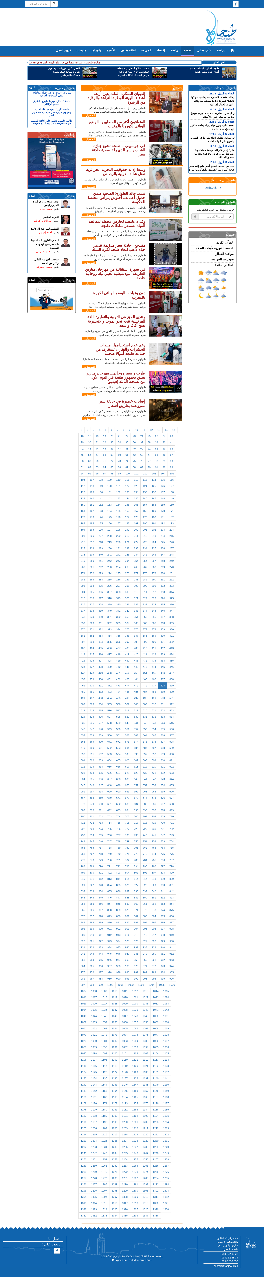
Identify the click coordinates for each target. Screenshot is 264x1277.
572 (118, 741)
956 (109, 959)
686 (154, 804)
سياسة (221, 50)
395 (109, 641)
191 (154, 523)
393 (92, 641)
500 (163, 698)
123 (136, 486)
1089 (94, 1047)
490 (171, 691)
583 (118, 747)
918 (163, 934)
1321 (166, 1203)
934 (109, 947)
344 (145, 610)
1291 (135, 1184)
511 (163, 704)
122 (127, 486)
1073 (114, 1034)
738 (127, 835)
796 (154, 866)
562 (127, 735)
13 (158, 429)
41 (171, 442)
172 (83, 517)
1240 (166, 1147)
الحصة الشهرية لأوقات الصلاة (215, 248)
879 (109, 916)
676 (163, 797)
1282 (135, 1178)
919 (171, 934)
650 (127, 785)
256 (145, 560)
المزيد (32, 87)
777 (83, 860)
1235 (114, 1147)
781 (118, 860)
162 (92, 510)
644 (171, 779)
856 (100, 903)
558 (92, 735)
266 (136, 567)
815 (127, 878)
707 (145, 816)
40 (164, 442)
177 (127, 517)
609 (154, 760)
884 (154, 916)
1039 (135, 1009)
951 (163, 953)
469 (83, 685)
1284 (156, 1178)
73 (119, 461)
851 (154, 897)
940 (163, 947)
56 (89, 454)
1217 (114, 1134)
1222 (166, 1134)
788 (83, 866)
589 (171, 747)
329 (109, 604)
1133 (84, 1078)
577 (163, 741)
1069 (166, 1028)
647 (100, 785)
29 (82, 442)
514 (92, 710)
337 (83, 610)
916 (145, 934)
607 (136, 760)
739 (136, 835)
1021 (135, 997)
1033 (166, 1003)
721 (171, 822)
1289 (114, 1184)
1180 (104, 1109)
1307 (114, 1196)
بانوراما (96, 50)
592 (100, 754)
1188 (94, 1115)
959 (136, 959)
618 (136, 766)
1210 (135, 1128)
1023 (156, 997)
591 (92, 754)
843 (83, 897)
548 (100, 729)
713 (100, 822)
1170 (94, 1103)
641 (145, 779)
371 (92, 629)
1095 (156, 1047)
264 (118, 567)
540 (127, 722)
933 (100, 947)
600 (171, 754)
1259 (84, 1165)
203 (163, 529)
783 (136, 860)
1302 (156, 1190)
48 (126, 448)
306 (100, 592)
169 (154, 510)
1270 (104, 1171)
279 (154, 573)
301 (154, 585)
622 (171, 766)
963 (171, 959)
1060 (166, 1022)
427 (100, 660)
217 (92, 542)
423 (163, 654)
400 (154, 641)
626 (109, 772)
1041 (156, 1009)
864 (171, 903)
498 (145, 698)
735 (100, 835)
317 (100, 598)
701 (92, 816)
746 (100, 841)
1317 (125, 1203)
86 (119, 467)
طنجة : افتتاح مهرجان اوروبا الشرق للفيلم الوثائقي (51, 102)
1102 (135, 1053)
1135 (104, 1078)
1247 (145, 1153)
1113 (156, 1059)
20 (112, 436)
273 (100, 573)
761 (136, 847)
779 (100, 860)
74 (126, 461)
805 (136, 872)
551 (127, 729)
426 (92, 660)
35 (126, 442)
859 (127, 903)
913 (118, 934)
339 (100, 610)
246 (154, 554)
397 (127, 641)
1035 (94, 1009)
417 (109, 654)
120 (109, 486)
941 (171, 947)
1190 (114, 1115)
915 (136, 934)
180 (154, 517)
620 (154, 766)
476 (145, 685)
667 (83, 797)
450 (109, 673)
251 (100, 560)
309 (127, 592)
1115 (84, 1065)
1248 (156, 1153)
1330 (166, 1209)
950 (154, 953)
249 (83, 560)
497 (136, 698)
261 (92, 567)
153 (109, 504)
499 (154, 698)
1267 (166, 1165)
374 (118, 629)
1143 (94, 1084)
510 (154, 704)
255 (136, 560)
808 (163, 872)
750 (136, 841)
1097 (84, 1053)
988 (100, 978)
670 (109, 797)
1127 (114, 1072)
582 (109, 747)
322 (145, 598)
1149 (156, 1084)
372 (100, 629)
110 (118, 479)
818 (154, 878)
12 (151, 429)
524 (83, 716)
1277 (84, 1178)
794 (136, 866)
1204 (166, 1122)
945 (109, 953)
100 (127, 473)
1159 (166, 1090)
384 (109, 635)
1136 (114, 1078)
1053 (94, 1022)
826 (127, 885)
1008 (94, 991)
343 (136, 610)
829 (154, 885)
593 (109, 754)
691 (100, 810)
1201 (135, 1122)
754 (171, 841)
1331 (84, 1215)
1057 (135, 1022)
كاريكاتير (68, 280)
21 (119, 436)
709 (163, 816)
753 (163, 841)
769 (109, 853)
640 (136, 779)
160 (171, 504)
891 (118, 922)
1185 (156, 1109)
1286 (84, 1184)
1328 (145, 1209)
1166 (145, 1097)
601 (83, 760)
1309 (135, 1196)
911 (100, 934)
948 (136, 953)
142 (109, 498)
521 (154, 710)
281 (171, 573)
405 (100, 648)
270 (171, 567)
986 (83, 978)
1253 (114, 1159)
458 (83, 679)
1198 (104, 1122)
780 (109, 860)
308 (118, 592)
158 (154, 504)
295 (100, 585)
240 (100, 554)
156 (136, 504)
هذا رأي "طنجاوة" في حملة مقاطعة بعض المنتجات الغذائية (51, 94)
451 (118, 673)
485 (127, 691)
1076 (145, 1034)
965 (92, 966)
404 (92, 648)
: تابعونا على (51, 1244)
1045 (104, 1016)
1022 (145, 997)
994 (154, 978)
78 (156, 461)
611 (171, 760)
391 (171, 635)
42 (82, 448)
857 (109, 903)
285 (109, 579)
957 (118, 959)
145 (136, 498)
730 (154, 828)
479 (171, 685)
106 (83, 479)
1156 (135, 1090)
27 (164, 436)
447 (83, 673)
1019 (114, 997)
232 (127, 548)
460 (100, 679)
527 (109, 716)
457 (171, 673)
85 (112, 467)
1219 (135, 1134)
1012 (135, 991)
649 (118, 785)
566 (163, 735)
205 (83, 535)
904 (136, 928)
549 (109, 729)
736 (109, 835)
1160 (84, 1097)
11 (143, 429)
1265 (145, 1165)
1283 (145, 1178)
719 (154, 822)
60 (119, 454)
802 (109, 872)
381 (83, 635)
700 (83, 816)
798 (171, 866)
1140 (156, 1078)
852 (163, 897)
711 (83, 822)
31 (97, 442)
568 (83, 741)
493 (100, 698)
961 (154, 959)
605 (118, 760)
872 (145, 910)
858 (118, 903)
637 (109, 779)
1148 (145, 1084)
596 (136, 754)
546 (83, 729)
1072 (104, 1034)
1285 (166, 1178)
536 (92, 722)
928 (154, 941)
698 (163, 810)
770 (118, 853)
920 (83, 941)
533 (163, 716)
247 (163, 554)
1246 (135, 1153)
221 (127, 542)
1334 (114, 1215)
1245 (125, 1153)
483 (109, 691)
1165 (135, 1097)
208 (109, 535)
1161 (94, 1097)
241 (109, 554)
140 (92, 498)
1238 (145, 1147)
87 (126, 467)
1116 (94, 1065)
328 (100, 604)
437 (92, 666)
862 (154, 903)
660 (118, 791)
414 (83, 654)
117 (83, 486)
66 (164, 454)
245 (145, 554)
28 (171, 436)
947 (127, 953)
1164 (125, 1097)
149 (171, 498)
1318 (135, 1203)
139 (83, 498)
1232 (84, 1147)
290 (154, 579)
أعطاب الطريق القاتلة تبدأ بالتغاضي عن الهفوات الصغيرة (45, 244)
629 (136, 772)
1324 (104, 1209)
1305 (94, 1196)
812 (100, 878)
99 (119, 473)
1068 (156, 1028)
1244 (114, 1153)
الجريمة (146, 50)
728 (136, 828)
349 (92, 616)
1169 (84, 1103)
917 (154, 934)
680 (100, 804)
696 (145, 810)
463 (127, 679)
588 (163, 747)
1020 (125, 997)
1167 (156, 1097)
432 (145, 660)
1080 (94, 1040)
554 (154, 729)
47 (119, 448)
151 (92, 504)
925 (127, 941)
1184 (145, 1109)
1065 (125, 1028)
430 (127, 660)
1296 (94, 1190)
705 (127, 816)
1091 (114, 1047)
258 (163, 560)
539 (118, 722)
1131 (156, 1072)
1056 (125, 1022)
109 (109, 479)
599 (163, 754)
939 (154, 947)
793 (127, 866)
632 (163, 772)
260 (83, 567)
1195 (166, 1115)
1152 (94, 1090)
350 (100, 616)
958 (127, 959)
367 (154, 623)
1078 (166, 1034)
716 (127, 822)
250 (92, 560)
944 (100, 953)
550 (118, 729)
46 (112, 448)
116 (171, 479)
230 (109, 548)
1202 (145, 1122)
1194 (156, 1115)
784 (145, 860)
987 (92, 978)
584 (127, 747)
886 (171, 916)
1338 (156, 1215)
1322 (84, 1209)
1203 (156, 1122)
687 (163, 804)
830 (163, 885)
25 (149, 436)
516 (109, 710)
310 (136, 592)
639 (127, 779)
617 (127, 766)
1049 (145, 1016)
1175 (145, 1103)
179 (145, 517)
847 (118, 897)
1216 (104, 1134)
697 (154, 810)
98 (112, 473)
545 (171, 722)
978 (109, 972)
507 (127, 704)
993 (145, 978)
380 (171, 629)
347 (171, 610)
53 (164, 448)
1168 (166, 1097)
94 (82, 473)
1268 (84, 1171)
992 (136, 978)
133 (127, 492)
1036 (104, 1009)
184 (92, 523)
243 (127, 554)
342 (127, 610)
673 (136, 797)
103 (154, 473)
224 (154, 542)
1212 (156, 1128)
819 (163, 878)
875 (171, 910)
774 (154, 853)
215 (171, 535)
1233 (94, 1147)
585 (136, 747)
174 (100, 517)
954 (92, 959)
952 (171, 953)
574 (136, 741)
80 (171, 461)
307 (109, 592)
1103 (145, 1053)
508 (136, 704)
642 (154, 779)
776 (171, 853)
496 (127, 698)
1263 (125, 1165)
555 (163, 729)
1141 (166, 1078)
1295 (84, 1190)
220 (118, 542)
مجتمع (188, 50)
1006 (172, 984)
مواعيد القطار (225, 254)
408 (127, 648)
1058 (145, 1022)
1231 (166, 1140)
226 (171, 542)
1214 (84, 1134)
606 (127, 760)
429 (118, 660)
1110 (125, 1059)
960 (145, 959)
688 (171, 804)
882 (136, 916)
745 (92, 841)
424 (171, 654)
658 (100, 791)
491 (83, 698)
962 (163, 959)
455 (154, 673)
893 (136, 922)
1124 (84, 1072)
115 (163, 479)
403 (83, 648)
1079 (84, 1040)
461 (109, 679)
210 (127, 535)
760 (127, 847)
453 (136, 673)
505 (109, 704)
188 (127, 523)
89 (141, 467)
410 (145, 648)
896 (163, 922)
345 (154, 610)
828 (145, 885)
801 (100, 872)
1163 (114, 1097)
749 (127, 841)
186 (109, 523)
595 (127, 754)
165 (118, 510)
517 (118, 710)
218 (100, 542)
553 (145, 729)
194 (83, 529)
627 (118, 772)
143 (118, 498)
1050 (156, 1016)
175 (109, 517)
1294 (166, 1184)
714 (109, 822)
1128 (125, 1072)
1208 (114, 1128)
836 (118, 891)
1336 (135, 1215)
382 (92, 635)
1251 (94, 1159)
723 (92, 828)
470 (92, 685)
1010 (114, 991)
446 (171, 666)
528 (118, 716)
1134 (94, 1078)
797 (163, 866)
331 (127, 604)
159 (163, 504)
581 (100, 747)
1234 (104, 1147)
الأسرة (111, 50)
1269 (94, 1171)
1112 (145, 1059)
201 (145, 529)
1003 (141, 984)
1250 (84, 1159)
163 (100, 510)
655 (171, 785)
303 (171, 585)
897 (171, 922)
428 (109, 660)
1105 (166, 1053)
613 (92, 766)
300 (145, 585)
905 (145, 928)
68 (82, 461)
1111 (135, 1059)
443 (145, 666)
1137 (125, 1078)
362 (109, 623)
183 (83, 523)
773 (145, 853)
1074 (125, 1034)
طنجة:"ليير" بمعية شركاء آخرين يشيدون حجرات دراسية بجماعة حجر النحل (51, 112)
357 (163, 616)
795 (145, 866)
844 (92, 897)
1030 (135, 1003)
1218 (125, 1134)
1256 (145, 1159)
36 (134, 442)
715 (118, 822)
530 (136, 716)
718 (145, 822)
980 (127, 972)
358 (171, 616)
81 (82, 467)
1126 (104, 1072)
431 (136, 660)
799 (83, 872)
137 (163, 492)
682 (118, 804)
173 (92, 517)
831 (171, 885)
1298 (114, 1190)
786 (163, 860)
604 (109, 760)
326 (83, 604)
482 (100, 691)
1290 (125, 1184)
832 (83, 891)
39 (156, 442)
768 (100, 853)
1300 (135, 1190)
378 (154, 629)
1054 (104, 1022)
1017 (94, 997)
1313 (84, 1203)
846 (109, 897)
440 (118, 666)
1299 (125, 1190)
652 (145, 785)
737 (118, 835)
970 (136, 966)
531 (145, 716)
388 (145, 635)
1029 (125, 1003)
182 (171, 517)
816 (136, 878)
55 (82, 454)
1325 (114, 1209)
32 (104, 442)
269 (163, 567)
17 (89, 436)
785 (154, 860)
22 (126, 436)
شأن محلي (204, 50)
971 (145, 966)
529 (127, 716)
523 (171, 710)
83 (97, 467)
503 (92, 704)
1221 (156, 1134)
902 (118, 928)
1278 (94, 1178)
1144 (104, 1084)
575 (145, 741)
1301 (145, 1190)
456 (163, 673)
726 (118, 828)
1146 (125, 1084)
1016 (84, 997)
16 (82, 436)
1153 (104, 1090)
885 (163, 916)
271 (83, 573)
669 (100, 797)
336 (171, 604)
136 (154, 492)
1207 (104, 1128)
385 (118, 635)
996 (171, 978)
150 (83, 504)
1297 (104, 1190)
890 (109, 922)
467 (163, 679)
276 (127, 573)
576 (154, 741)
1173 (125, 1103)
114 (154, 479)
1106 (84, 1059)
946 (118, 953)
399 (145, 641)
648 (109, 785)
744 (83, 841)
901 (109, 928)
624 (92, 772)
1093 (135, 1047)
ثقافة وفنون (128, 50)
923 (109, 941)
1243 (104, 1153)
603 (100, 760)
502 (83, 704)
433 (154, 660)
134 (136, 492)
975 (83, 972)
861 (145, 903)
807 (154, 872)
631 (154, 772)
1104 (156, 1053)
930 (171, 941)
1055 (114, 1022)
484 (118, 691)
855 (92, 903)
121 (118, 486)
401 (163, 641)
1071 (94, 1034)
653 (154, 785)
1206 (94, 1128)
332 (136, 604)
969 (127, 966)
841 (163, 891)
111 (127, 479)
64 (149, 454)
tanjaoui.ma (213, 187)
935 (118, 947)
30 (89, 442)
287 (127, 579)
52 (156, 448)
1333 (104, 1215)
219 (109, 542)
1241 (84, 1153)
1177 (166, 1103)
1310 (145, 1196)
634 (83, 779)
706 (136, 816)
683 (127, 804)
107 (92, 479)
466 (154, 679)
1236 (125, 1147)
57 (97, 454)
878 (100, 916)
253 (118, 560)
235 (154, 548)
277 (136, 573)
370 (83, 629)
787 (171, 860)
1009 (104, 991)
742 (163, 835)
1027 (104, 1003)
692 (109, 810)
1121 (145, 1065)
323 (154, 598)
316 (92, 598)
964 (83, 966)
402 (171, 641)
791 (109, 866)
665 (163, 791)
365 (136, 623)
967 (109, 966)
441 (127, 666)
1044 (94, 1016)
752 (154, 841)
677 (171, 797)
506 (118, 704)
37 (141, 442)
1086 (156, 1040)
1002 (131, 984)
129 (92, 492)
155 (127, 504)
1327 (135, 1209)
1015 (166, 991)
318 (109, 598)
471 (100, 685)
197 (109, 529)
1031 (145, 1003)
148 (163, 498)
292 (171, 579)
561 (118, 735)
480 (83, 691)
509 (145, 704)
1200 (125, 1122)
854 (83, 903)
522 (163, 710)
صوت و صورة (64, 88)
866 (92, 910)
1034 (84, 1009)
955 (100, 959)
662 (136, 791)
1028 (114, 1003)
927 (145, 941)
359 (83, 623)
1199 (114, 1122)
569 (92, 741)
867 (100, 910)
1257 (156, 1159)
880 (118, 916)
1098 (94, 1053)
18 (97, 436)
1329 (156, 1209)
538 (109, 722)
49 (134, 448)
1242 (94, 1153)
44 (97, 448)
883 (145, 916)
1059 (156, 1022)
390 (163, 635)
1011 (125, 991)
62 (134, 454)
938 (145, 947)
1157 (145, 1090)
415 (92, 654)
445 (163, 666)
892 (127, 922)
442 (136, 666)
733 (83, 835)
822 (92, 885)
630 (145, 772)
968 (118, 966)
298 (127, 585)
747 (109, 841)
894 (145, 922)
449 (100, 673)
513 (83, 710)
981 (136, 972)
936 (127, 947)
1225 (104, 1140)
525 (92, 716)
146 (145, 498)
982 (145, 972)
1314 (94, 1203)
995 (163, 978)
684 (136, 804)
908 (171, 928)
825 (118, 885)
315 (83, 598)
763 (154, 847)
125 (154, 486)
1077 (156, 1034)
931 (83, 947)
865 (83, 910)
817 (145, 878)
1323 (94, 1209)
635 (92, 779)
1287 (94, 1184)
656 (83, 791)
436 (83, 666)
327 (92, 604)
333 (145, 604)
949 (145, 953)
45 (104, 448)
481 (92, 691)
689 (83, 810)
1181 (114, 1109)
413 (171, 648)
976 (92, 972)
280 (163, 573)
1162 (104, 1097)
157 (145, 504)
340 (109, 610)
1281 (125, 1178)
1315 (104, 1203)
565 (154, 735)
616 (118, 766)
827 (136, 885)
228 (92, 548)
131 (109, 492)
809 (171, 872)
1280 (114, 1178)
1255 (135, 1159)
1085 (145, 1040)
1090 (104, 1047)
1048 (135, 1016)
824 (109, 885)
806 (145, 872)
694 (127, 810)
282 (83, 579)
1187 (84, 1115)
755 (83, 847)
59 (112, 454)
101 (136, 473)
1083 (125, 1040)
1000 (110, 984)
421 (145, 654)
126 (163, 486)
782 (127, 860)
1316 (114, 1203)
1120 (135, 1065)
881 (127, 916)
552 (136, 729)
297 (118, 585)
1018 (104, 997)
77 (149, 461)
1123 (166, 1065)
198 (118, 529)
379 (163, 629)
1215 (94, 1134)
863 (163, 903)
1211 (145, 1128)
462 (118, 679)
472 (109, 685)
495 (118, 698)
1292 (145, 1184)
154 (118, 504)
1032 (156, 1003)
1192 (135, 1115)
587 (154, 747)
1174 (135, 1103)
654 (163, 785)
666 (171, 791)
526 (100, 716)
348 (83, 616)
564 (145, 735)
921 (92, 941)
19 (104, 436)
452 (127, 673)
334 (154, 604)
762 (145, 847)
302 (163, 585)
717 (136, 822)
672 (127, 797)
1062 (94, 1028)
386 (127, 635)
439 (109, 666)
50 (141, 448)
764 (163, 847)
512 (171, 704)
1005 (161, 984)
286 (118, 579)
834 (100, 891)
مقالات (69, 196)
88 (134, 467)
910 (92, 934)
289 (145, 579)
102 (145, 473)
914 (127, 934)
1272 (125, 1171)
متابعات (81, 50)
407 (118, 648)
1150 (166, 1084)
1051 (166, 1016)
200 (136, 529)
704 (118, 816)
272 (92, 573)
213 (154, 535)
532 (154, 716)
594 (118, 754)
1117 (104, 1065)
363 (118, 623)
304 (83, 592)
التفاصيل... (89, 115)
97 (104, 473)
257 (154, 560)
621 (163, 766)
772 (136, 853)
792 (118, 866)
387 (136, 635)
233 (136, 548)
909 (83, 934)
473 (118, 685)
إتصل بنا (54, 1239)
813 (109, 878)
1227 (125, 1140)
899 (92, 928)
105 (172, 473)
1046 (114, 1016)
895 (154, 922)
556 (171, 729)
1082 (114, 1040)
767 (92, 853)
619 (145, 766)
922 (100, 941)
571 (109, 741)
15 (173, 429)
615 (109, 766)
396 (118, 641)
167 (136, 510)
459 (92, 679)
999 (100, 984)
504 (100, 704)
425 (83, 660)
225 (163, 542)
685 (145, 804)
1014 (156, 991)
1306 (104, 1196)
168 (145, 510)
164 (109, 510)
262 (100, 567)
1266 (156, 1165)
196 (100, 529)
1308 (125, 1196)
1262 (114, 1165)
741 (154, 835)
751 (145, 841)
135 (145, 492)
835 (109, 891)
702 (100, 816)
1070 (84, 1034)
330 (118, 604)
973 (163, 966)
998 (92, 984)
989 (109, 978)
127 (171, 486)
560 (109, 735)
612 (83, 766)
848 (127, 897)
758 (109, 847)
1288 (104, 1184)
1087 (166, 1040)
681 (109, 804)
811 (92, 878)
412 (163, 648)
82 (89, 467)
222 (136, 542)
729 (145, 828)
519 (136, 710)
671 (118, 797)
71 (104, 461)
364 (127, 623)
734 (92, 835)
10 (136, 429)
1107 (94, 1059)
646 (92, 785)
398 (136, 641)
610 (163, 760)
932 (92, 947)
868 (109, 910)
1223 (84, 1140)
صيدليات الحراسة (222, 259)
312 (154, 592)
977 (100, 972)
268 (154, 567)
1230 (156, 1140)
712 (92, 822)
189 (136, 523)
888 (92, 922)
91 (156, 467)
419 (127, 654)
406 (109, 648)
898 (83, 928)
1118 (114, 1065)
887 (83, 922)
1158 (156, 1090)
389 (154, 635)
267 (145, 567)
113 (145, 479)
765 (171, 847)
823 (100, 885)
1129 (135, 1072)
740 (145, 835)
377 (145, 629)
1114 (166, 1059)
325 (171, 598)
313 (163, 592)
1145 (114, 1084)
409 (136, 648)
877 (92, 916)
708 (154, 816)
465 (145, 679)
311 (145, 592)
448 (92, 673)
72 (112, 461)
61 (126, 454)
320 (127, 598)
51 (149, 448)
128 (83, 492)
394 (100, 641)
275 (118, 573)
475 (136, 685)
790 (100, 866)
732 (171, 828)
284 (100, 579)
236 (163, 548)
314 (171, 592)
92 (164, 467)
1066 (135, 1028)
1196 (84, 1122)
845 (100, 897)
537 (100, 722)
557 (83, 735)
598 (154, 754)
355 (145, 616)
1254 (125, 1159)
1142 (84, 1084)
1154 (114, 1090)
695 (136, 810)
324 (163, 598)
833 (92, 891)
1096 (166, 1047)
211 (136, 535)
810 (83, 878)
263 (109, 567)
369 (171, 623)
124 (145, 486)
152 (100, 504)
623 (83, 772)
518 (127, 710)
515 (100, 710)
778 (92, 860)
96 (97, 473)
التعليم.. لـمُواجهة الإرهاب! (44, 228)
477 (154, 685)
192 (163, 523)
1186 (166, 1109)
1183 (135, 1109)
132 (118, 492)
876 (83, 916)
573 (127, 741)
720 (163, 822)
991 (127, 978)
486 (136, 691)
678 (83, 804)
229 (100, 548)
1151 (84, 1090)
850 (145, 897)
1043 (84, 1016)
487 (145, 691)
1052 (84, 1022)
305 (92, 592)
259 (171, 560)
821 (83, 885)
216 (83, 542)
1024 (166, 997)
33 (112, 442)
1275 (156, 1171)
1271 (114, 1171)
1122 (156, 1065)
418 (118, 654)
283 (92, 579)
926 (136, 941)
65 (156, 454)
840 (154, 891)
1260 (94, 1165)
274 (109, 573)
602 (92, 760)
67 (171, 454)
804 (127, 872)
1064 (114, 1028)
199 (127, 529)
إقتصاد (161, 50)
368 (163, 623)
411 (154, 648)
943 (92, 953)
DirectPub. (146, 1260)
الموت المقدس (51, 216)
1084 (135, 1040)
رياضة (174, 50)
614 (100, 766)
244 (136, 554)
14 (166, 429)
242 (118, 554)
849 (136, 897)
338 (92, 610)
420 (136, 654)
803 (118, 872)
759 (118, 847)
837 (127, 891)
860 (136, 903)
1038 (125, 1009)
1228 (135, 1140)
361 (100, 623)
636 (100, 779)
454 (145, 673)
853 (171, 897)
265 (127, 567)
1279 (104, 1178)
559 (100, 735)
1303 (166, 1190)
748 (118, 841)
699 (171, 810)
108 (100, 479)
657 (92, 791)
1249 (166, 1153)
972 (154, 966)
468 (171, 679)
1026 (94, 1003)
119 (100, 486)
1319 (145, 1203)
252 (109, 560)
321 (136, 598)
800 (92, 872)
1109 (114, 1059)
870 (127, 910)
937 (136, 947)
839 (145, 891)
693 (118, 810)
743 (171, 835)
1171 (104, 1103)
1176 (156, 1103)
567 (171, 735)
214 (163, 535)
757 (100, 847)
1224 (94, 1140)
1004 (151, 984)
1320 (156, 1203)
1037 (114, 1009)
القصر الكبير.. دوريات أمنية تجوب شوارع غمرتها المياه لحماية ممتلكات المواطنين (63, 71)
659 (109, 791)
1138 (135, 1078)
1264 (135, 1165)
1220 (145, 1134)
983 (154, 972)
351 (109, 616)
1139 (145, 1078)
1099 (104, 1053)
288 (136, 579)
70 (97, 461)
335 (163, 604)
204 (171, 529)
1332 (94, 1215)
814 (118, 878)
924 (118, 941)
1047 (125, 1016)
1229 (145, 1140)
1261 (104, 1165)
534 (171, 716)
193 (171, 523)
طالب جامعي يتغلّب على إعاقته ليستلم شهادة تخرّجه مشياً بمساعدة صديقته (51, 122)
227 (83, 548)
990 (118, 978)
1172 (114, 1103)
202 (154, 529)
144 (127, 498)
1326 (125, 1209)
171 (171, 510)
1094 (145, 1047)
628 (127, 772)
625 (100, 772)
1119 (125, 1065)
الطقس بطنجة (224, 265)
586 (145, 747)
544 (163, 722)
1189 (104, 1115)
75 (134, 461)
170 (163, 510)
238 (83, 554)
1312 (166, 1196)
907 (163, 928)
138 (171, 492)
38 (149, 442)
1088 (84, 1047)
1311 (156, 1196)
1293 (156, 1184)
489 (163, 691)
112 (136, 479)
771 (127, 853)
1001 (120, 984)
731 (163, 828)
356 (154, 616)
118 (92, 486)
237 (171, 548)
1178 (84, 1109)
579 (83, 747)
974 (171, 966)
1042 (166, 1009)
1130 (145, 1072)
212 (145, 535)
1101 (125, 1053)
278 (145, 573)
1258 (166, 1159)
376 (136, 629)
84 (104, 467)
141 (100, 498)
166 (127, 510)
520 (145, 710)
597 (145, 754)
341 (118, 610)
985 (171, 972)
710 (171, 816)
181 (163, 517)
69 (89, 461)
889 (100, 922)
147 (154, 498)
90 (149, 467)
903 (127, 928)
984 (163, 972)
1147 (135, 1084)
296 (109, 585)
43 (89, 448)
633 (171, 772)
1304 (84, 1196)
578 (171, 741)
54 (171, 448)
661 (127, 791)
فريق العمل (63, 50)
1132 (166, 1072)
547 (92, 729)
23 (134, 436)
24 (141, 436)
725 (109, 828)
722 (83, 828)
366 (145, 623)
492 (92, 698)
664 (154, 791)
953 (83, 959)
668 (92, 797)
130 (100, 492)
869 (118, 910)
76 (141, 461)
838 (136, 891)
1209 (125, 1128)
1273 (135, 1171)
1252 (104, 1159)
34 (119, 442)
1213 (166, 1128)
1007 (84, 991)
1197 (94, 1122)
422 (154, 654)
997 (83, 984)
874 (163, 910)
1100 (114, 1053)
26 (156, 436)
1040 (145, 1009)
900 (100, 928)
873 (154, 910)
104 (163, 473)
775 (163, 853)
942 (83, 953)
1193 (145, 1115)
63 (141, 454)
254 (127, 560)
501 (171, 698)
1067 (145, 1028)
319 (118, 598)
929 (163, 941)
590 (83, 754)
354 (136, 616)
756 (92, 847)
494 (109, 698)
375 (127, 629)
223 (145, 542)
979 (118, 972)
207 (100, 535)
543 (154, 722)
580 (92, 747)
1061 (84, 1028)
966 (100, 966)
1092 (125, 1047)
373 (109, 629)
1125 (94, 1072)
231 (118, 548)
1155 (125, 1090)
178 (136, 517)
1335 (125, 1215)
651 (136, 785)
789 (92, 866)
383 (100, 635)
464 (136, 679)
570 (100, 741)
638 (118, 779)
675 (154, 797)
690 (92, 810)
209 (118, 535)
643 (163, 779)
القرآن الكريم (225, 242)
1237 (135, 1147)
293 (83, 585)
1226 (114, 1140)
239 (92, 554)
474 (127, 685)
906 (154, 928)
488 (154, 691)
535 (83, 722)
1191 (125, 1115)
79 (164, 461)
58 (104, 454)
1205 (84, 1128)
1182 (125, 1109)
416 (100, 654)
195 (92, 529)
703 (109, 816)
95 (89, 473)
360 (92, 623)
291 (163, 579)
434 (163, 660)
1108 (104, 1059)
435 (171, 660)
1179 (94, 1109)
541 (136, 722)
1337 (145, 1215)
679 (92, 804)
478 (163, 685)
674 (145, 797)
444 (154, 666)
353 (127, 616)
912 (109, 934)
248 (171, 554)
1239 (156, 1147)
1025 (84, 1003)
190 (145, 523)
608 (145, 760)
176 (118, 517)
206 (92, 535)
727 (127, 828)
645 (83, 785)
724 (100, 828)
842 (171, 891)
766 (83, 853)
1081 (104, 1040)
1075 (135, 1034)
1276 (166, 1171)
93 (171, 467)
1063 (104, 1028)
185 (100, 523)
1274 (145, 1171)
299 (136, 585)
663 (145, 791)
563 (136, 735)
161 (83, 510)
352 (118, 616)
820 (171, 878)
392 (83, 641)
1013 (145, 991)
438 (100, 666)
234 (145, 548)
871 (136, 910)
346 (163, 610)
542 (145, 722)
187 (118, 523)
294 (92, 585)
